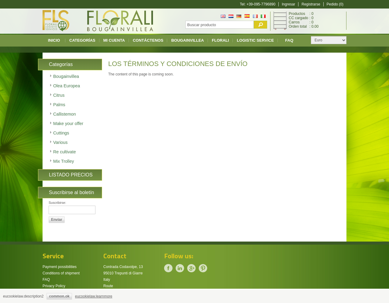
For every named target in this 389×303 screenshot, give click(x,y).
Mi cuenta (114, 40)
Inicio (54, 40)
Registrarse (310, 4)
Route (108, 286)
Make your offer (68, 123)
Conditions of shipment (61, 273)
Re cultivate (64, 151)
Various (60, 142)
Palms (59, 104)
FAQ (289, 40)
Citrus (58, 95)
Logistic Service (255, 40)
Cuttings (61, 133)
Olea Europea (66, 85)
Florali (220, 40)
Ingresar (288, 4)
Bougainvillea (187, 40)
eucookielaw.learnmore (93, 296)
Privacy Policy (54, 286)
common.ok (59, 296)
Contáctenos (148, 40)
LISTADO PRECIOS (71, 174)
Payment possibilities (60, 267)
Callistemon (64, 114)
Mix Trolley (63, 161)
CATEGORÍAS (82, 40)
